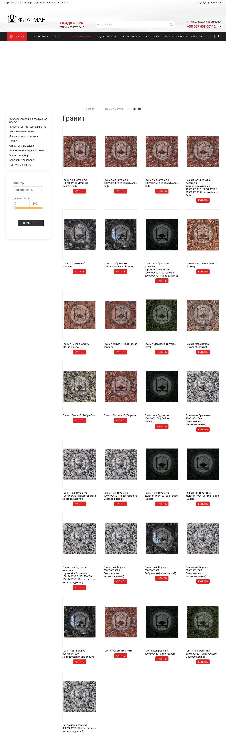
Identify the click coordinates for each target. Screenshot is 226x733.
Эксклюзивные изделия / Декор (27, 76)
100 (217, 666)
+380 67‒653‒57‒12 (168, 706)
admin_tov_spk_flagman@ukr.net (176, 699)
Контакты (152, 25)
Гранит (13, 66)
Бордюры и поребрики (22, 85)
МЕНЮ (17, 25)
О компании (40, 25)
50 (214, 666)
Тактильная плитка (20, 90)
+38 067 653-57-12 (204, 15)
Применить (30, 148)
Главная (89, 34)
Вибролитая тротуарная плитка (27, 52)
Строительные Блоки (21, 71)
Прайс (57, 25)
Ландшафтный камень (22, 57)
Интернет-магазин (79, 25)
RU (219, 25)
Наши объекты (131, 25)
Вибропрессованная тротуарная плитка (28, 46)
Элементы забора (19, 81)
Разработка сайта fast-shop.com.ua (25, 724)
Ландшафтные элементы (23, 62)
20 (211, 666)
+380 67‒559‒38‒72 (168, 710)
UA (209, 25)
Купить (79, 117)
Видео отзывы (106, 25)
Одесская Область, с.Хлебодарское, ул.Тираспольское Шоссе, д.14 (179, 685)
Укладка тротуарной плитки (183, 25)
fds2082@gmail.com (168, 694)
